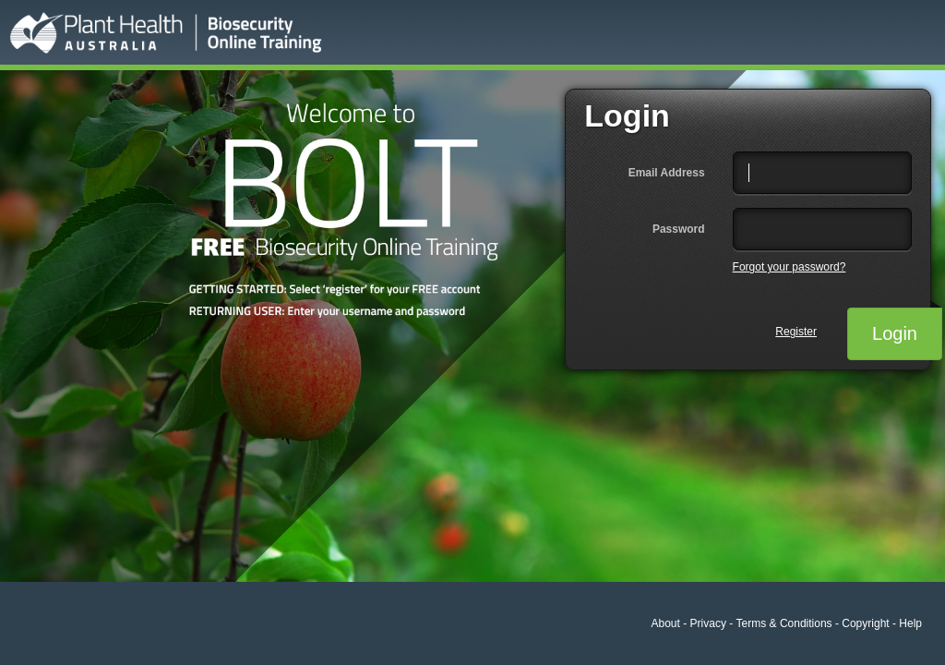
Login (906, 326)
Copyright (865, 623)
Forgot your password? (789, 266)
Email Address (666, 172)
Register (796, 331)
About (666, 623)
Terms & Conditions (784, 623)
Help (910, 623)
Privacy (708, 623)
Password (678, 229)
